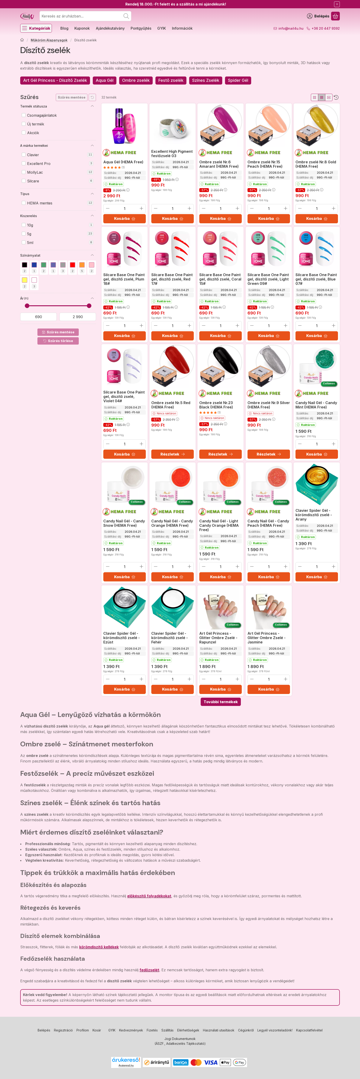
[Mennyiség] (124, 208)
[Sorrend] (336, 97)
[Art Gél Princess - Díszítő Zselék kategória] (55, 80)
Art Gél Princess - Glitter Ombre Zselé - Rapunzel (218, 637)
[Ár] (92, 298)
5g (60, 234)
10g (60, 225)
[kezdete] (38, 317)
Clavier (60, 155)
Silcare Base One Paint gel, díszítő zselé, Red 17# (172, 279)
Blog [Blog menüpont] (64, 28)
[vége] (77, 317)
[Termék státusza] (92, 106)
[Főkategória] (22, 40)
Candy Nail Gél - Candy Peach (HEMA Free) (268, 523)
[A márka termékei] (92, 145)
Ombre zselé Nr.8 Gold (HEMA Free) (315, 163)
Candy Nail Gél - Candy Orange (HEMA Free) (172, 523)
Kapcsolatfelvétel (309, 1030)
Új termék (35, 124)
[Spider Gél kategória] (238, 80)
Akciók (33, 132)
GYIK (111, 1030)
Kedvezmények (131, 1030)
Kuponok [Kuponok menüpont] (82, 28)
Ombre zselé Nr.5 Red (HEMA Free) (170, 404)
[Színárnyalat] (92, 255)
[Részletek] (172, 454)
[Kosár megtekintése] (335, 16)
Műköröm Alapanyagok (49, 40)
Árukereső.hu (126, 1065)
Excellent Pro (60, 163)
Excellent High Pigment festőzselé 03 (172, 153)
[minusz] (107, 208)
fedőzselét (149, 970)
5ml (60, 242)
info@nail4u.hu (291, 28)
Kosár (97, 1030)
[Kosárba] (124, 218)
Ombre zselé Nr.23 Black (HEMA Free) (216, 404)
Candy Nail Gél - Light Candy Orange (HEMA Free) (219, 525)
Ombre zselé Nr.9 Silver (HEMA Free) (269, 404)
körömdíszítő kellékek (99, 947)
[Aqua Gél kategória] (104, 80)
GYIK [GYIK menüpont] (161, 28)
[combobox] (85, 16)
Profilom (82, 1030)
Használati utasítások (218, 1030)
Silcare (60, 181)
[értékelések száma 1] (114, 167)
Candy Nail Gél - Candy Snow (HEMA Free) (124, 523)
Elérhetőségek (188, 1030)
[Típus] (92, 194)
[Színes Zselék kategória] (205, 80)
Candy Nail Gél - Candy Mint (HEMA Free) (316, 404)
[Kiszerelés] (92, 215)
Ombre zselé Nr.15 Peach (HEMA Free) (265, 163)
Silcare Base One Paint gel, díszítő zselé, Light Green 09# (268, 279)
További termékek (221, 702)
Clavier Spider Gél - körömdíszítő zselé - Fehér (169, 637)
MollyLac (60, 172)
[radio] (314, 97)
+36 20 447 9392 (326, 28)
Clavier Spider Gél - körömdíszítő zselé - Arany (313, 514)
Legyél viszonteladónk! (274, 1030)
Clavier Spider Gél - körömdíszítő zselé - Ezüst (121, 637)
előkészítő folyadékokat (149, 896)
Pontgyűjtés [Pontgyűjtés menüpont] (141, 28)
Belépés (44, 1030)
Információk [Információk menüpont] (182, 28)
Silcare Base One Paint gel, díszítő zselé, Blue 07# (316, 279)
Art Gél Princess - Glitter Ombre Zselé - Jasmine (267, 637)
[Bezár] (337, 4)
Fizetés (152, 1030)
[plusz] (141, 208)
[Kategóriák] (36, 28)
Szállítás (167, 1030)
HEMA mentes (60, 203)
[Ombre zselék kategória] (136, 80)
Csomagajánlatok (42, 115)
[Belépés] (318, 16)
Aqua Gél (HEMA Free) (123, 161)
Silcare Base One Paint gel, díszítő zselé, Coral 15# (220, 279)
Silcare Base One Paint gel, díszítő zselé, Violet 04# (124, 396)
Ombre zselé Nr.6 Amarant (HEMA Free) (219, 163)
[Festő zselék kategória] (170, 80)
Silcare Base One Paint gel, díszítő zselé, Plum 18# (124, 279)
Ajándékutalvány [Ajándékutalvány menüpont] (110, 28)
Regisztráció (63, 1030)
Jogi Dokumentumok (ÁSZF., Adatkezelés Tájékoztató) (180, 1041)
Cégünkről (246, 1030)
